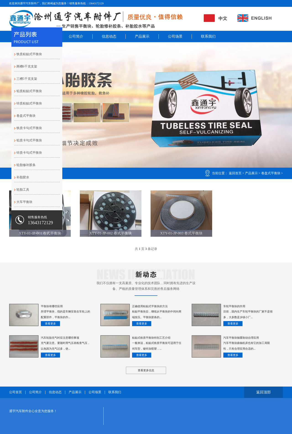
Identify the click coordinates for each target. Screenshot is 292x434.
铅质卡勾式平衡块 (29, 140)
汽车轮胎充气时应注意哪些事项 (60, 337)
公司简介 (76, 36)
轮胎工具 (22, 189)
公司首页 (15, 392)
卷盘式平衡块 (270, 173)
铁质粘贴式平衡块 (29, 54)
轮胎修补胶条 (26, 165)
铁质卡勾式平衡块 (29, 128)
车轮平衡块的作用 (234, 306)
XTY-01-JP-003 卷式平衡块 (181, 233)
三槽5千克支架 (26, 79)
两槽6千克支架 (26, 66)
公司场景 (175, 36)
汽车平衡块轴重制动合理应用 (241, 337)
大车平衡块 (24, 202)
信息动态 (109, 36)
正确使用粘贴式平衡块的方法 (150, 306)
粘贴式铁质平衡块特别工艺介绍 (151, 337)
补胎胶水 (22, 177)
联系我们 (208, 36)
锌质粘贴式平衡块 (29, 103)
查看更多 (50, 323)
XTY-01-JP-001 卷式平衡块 (40, 233)
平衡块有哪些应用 (52, 306)
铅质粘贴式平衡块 (29, 91)
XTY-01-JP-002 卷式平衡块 (110, 233)
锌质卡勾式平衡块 (29, 152)
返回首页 (235, 173)
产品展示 (142, 36)
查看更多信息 (146, 370)
